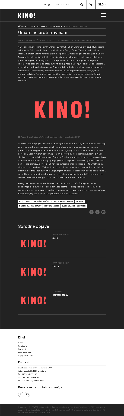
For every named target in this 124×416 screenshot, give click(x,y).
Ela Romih (57, 291)
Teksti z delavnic (56, 26)
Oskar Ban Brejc (60, 235)
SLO (101, 4)
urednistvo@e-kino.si (31, 377)
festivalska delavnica (62, 201)
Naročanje (22, 346)
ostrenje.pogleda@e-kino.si (34, 381)
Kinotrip (80, 201)
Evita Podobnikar (60, 263)
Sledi (55, 238)
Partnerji (22, 349)
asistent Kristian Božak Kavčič (34, 201)
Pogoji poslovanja (25, 356)
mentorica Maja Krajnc (30, 206)
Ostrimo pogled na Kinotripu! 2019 (76, 40)
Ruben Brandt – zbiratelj (74, 206)
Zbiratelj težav (60, 295)
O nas (20, 343)
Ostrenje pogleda (37, 26)
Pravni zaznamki (25, 352)
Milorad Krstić (51, 206)
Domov (22, 26)
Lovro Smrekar (26, 40)
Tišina (55, 266)
